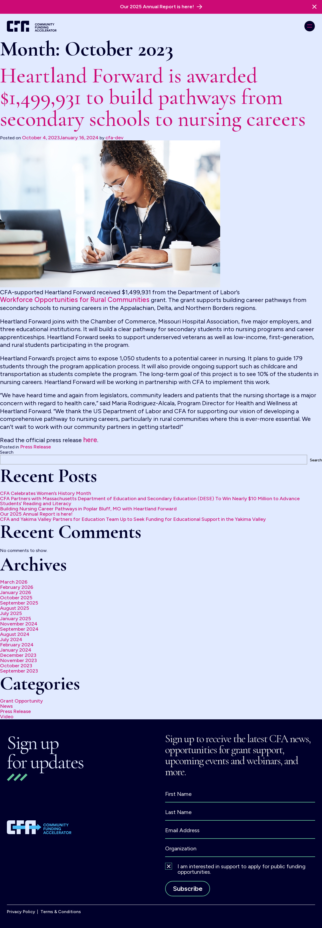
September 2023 (19, 670)
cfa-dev (114, 137)
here (90, 439)
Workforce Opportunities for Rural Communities (74, 299)
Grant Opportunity (21, 700)
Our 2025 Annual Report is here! (36, 513)
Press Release (35, 446)
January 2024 (15, 649)
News (6, 706)
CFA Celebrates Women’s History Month (45, 493)
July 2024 (11, 639)
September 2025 (19, 602)
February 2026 (16, 587)
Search (6, 452)
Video (6, 716)
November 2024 (18, 623)
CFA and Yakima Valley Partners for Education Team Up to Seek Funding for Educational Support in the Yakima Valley (133, 519)
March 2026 (14, 581)
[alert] (161, 7)
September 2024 (19, 629)
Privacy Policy (21, 912)
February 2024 (17, 644)
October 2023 (16, 665)
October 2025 (16, 597)
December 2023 (18, 655)
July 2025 (11, 613)
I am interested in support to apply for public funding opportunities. (241, 869)
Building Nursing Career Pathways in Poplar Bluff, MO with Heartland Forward (88, 508)
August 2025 (14, 608)
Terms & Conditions (60, 912)
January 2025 (15, 618)
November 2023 (18, 660)
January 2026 (15, 592)
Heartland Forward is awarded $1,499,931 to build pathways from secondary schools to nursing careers (152, 97)
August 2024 (14, 634)
